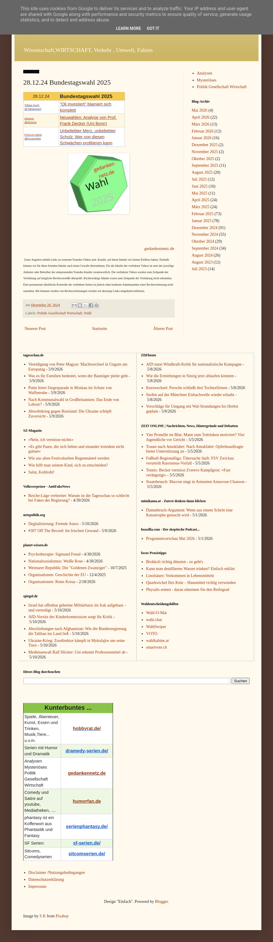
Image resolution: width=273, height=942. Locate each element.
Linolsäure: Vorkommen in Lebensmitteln (180, 575)
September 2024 (205, 248)
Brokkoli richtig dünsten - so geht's (174, 562)
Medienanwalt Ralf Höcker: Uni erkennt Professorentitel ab (76, 652)
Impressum (37, 886)
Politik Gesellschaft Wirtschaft (59, 313)
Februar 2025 (202, 214)
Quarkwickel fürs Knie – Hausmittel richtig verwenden (191, 582)
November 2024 (205, 234)
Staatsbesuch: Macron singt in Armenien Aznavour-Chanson (195, 482)
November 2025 (205, 152)
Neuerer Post (35, 328)
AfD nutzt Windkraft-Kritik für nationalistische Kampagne (194, 364)
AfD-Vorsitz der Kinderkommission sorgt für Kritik (70, 617)
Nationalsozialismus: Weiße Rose (55, 561)
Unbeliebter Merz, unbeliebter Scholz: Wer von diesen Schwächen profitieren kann (88, 136)
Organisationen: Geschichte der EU (57, 575)
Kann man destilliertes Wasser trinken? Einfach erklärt (190, 569)
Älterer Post (163, 328)
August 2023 (202, 262)
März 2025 (200, 207)
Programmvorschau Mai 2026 (170, 538)
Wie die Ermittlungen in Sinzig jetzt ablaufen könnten (190, 376)
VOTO (151, 633)
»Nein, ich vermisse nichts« (51, 440)
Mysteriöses (207, 80)
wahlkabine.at (157, 640)
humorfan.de (87, 801)
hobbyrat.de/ (87, 728)
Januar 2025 (201, 221)
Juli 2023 (199, 269)
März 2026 (200, 124)
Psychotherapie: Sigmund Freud (54, 554)
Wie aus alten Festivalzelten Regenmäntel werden (68, 458)
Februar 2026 (202, 131)
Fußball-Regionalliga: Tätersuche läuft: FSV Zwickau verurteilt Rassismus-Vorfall (190, 460)
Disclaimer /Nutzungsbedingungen (56, 872)
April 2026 (200, 117)
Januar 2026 (201, 138)
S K (42, 916)
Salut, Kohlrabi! (41, 472)
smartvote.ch (156, 647)
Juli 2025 (199, 179)
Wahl (87, 313)
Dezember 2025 (205, 145)
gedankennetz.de (159, 248)
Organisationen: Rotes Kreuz (52, 582)
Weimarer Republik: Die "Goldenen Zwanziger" (67, 568)
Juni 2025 (200, 186)
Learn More (128, 28)
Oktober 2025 (203, 159)
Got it (153, 28)
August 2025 (202, 172)
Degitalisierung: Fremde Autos (53, 524)
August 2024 (202, 255)
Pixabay (62, 916)
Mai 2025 (199, 193)
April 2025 (200, 200)
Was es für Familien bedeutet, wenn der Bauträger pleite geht (78, 376)
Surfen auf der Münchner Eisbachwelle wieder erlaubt (190, 395)
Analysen (204, 73)
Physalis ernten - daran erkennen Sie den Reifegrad (187, 589)
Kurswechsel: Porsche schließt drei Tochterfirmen (186, 388)
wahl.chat (154, 620)
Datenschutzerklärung (46, 879)
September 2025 (205, 165)
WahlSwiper (156, 627)
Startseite (99, 328)
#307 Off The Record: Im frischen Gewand (63, 531)
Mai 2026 (199, 110)
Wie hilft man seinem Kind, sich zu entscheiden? (68, 465)
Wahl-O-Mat (156, 613)
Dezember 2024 (205, 228)
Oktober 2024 (203, 241)
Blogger (161, 901)
